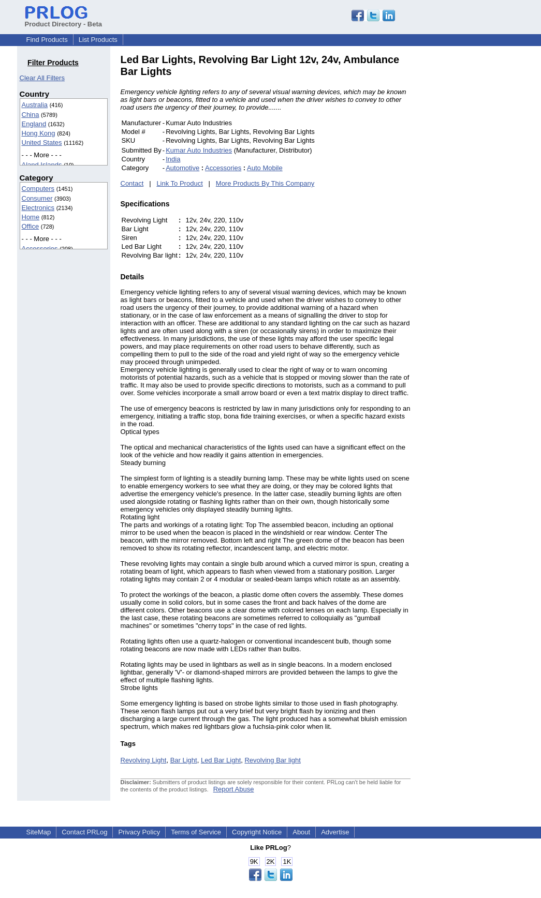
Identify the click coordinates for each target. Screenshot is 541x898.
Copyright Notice (257, 832)
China (30, 114)
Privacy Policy (139, 832)
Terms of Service (196, 832)
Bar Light (183, 760)
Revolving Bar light (272, 760)
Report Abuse (233, 789)
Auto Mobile (265, 168)
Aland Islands (42, 165)
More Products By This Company (265, 183)
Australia (35, 105)
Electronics (38, 208)
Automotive (182, 168)
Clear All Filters (42, 78)
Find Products (47, 39)
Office (30, 226)
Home (31, 217)
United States (42, 142)
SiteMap (38, 832)
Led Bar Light (221, 760)
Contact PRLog (84, 832)
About (301, 832)
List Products (98, 39)
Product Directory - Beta (64, 20)
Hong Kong (38, 133)
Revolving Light (144, 760)
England (34, 124)
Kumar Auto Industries (199, 150)
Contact (132, 183)
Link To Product (179, 183)
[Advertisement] (480, 209)
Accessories (40, 248)
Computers (38, 188)
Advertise (335, 832)
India (173, 159)
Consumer (37, 198)
